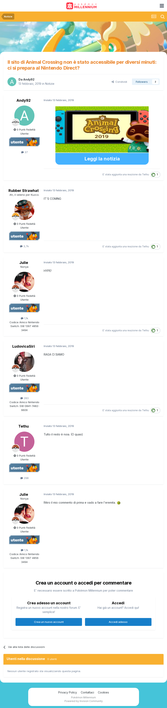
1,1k (24, 318)
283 (24, 398)
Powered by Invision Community (83, 701)
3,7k (24, 246)
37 (24, 152)
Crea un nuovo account (49, 621)
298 (24, 478)
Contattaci (87, 692)
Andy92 (28, 79)
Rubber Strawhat (23, 190)
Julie (23, 262)
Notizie (49, 83)
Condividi (119, 81)
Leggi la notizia (102, 159)
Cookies (103, 692)
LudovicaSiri (23, 346)
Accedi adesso (118, 621)
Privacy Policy (67, 692)
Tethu (145, 174)
